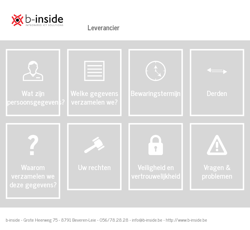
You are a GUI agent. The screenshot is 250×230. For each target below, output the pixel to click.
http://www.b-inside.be (186, 219)
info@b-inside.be (147, 219)
